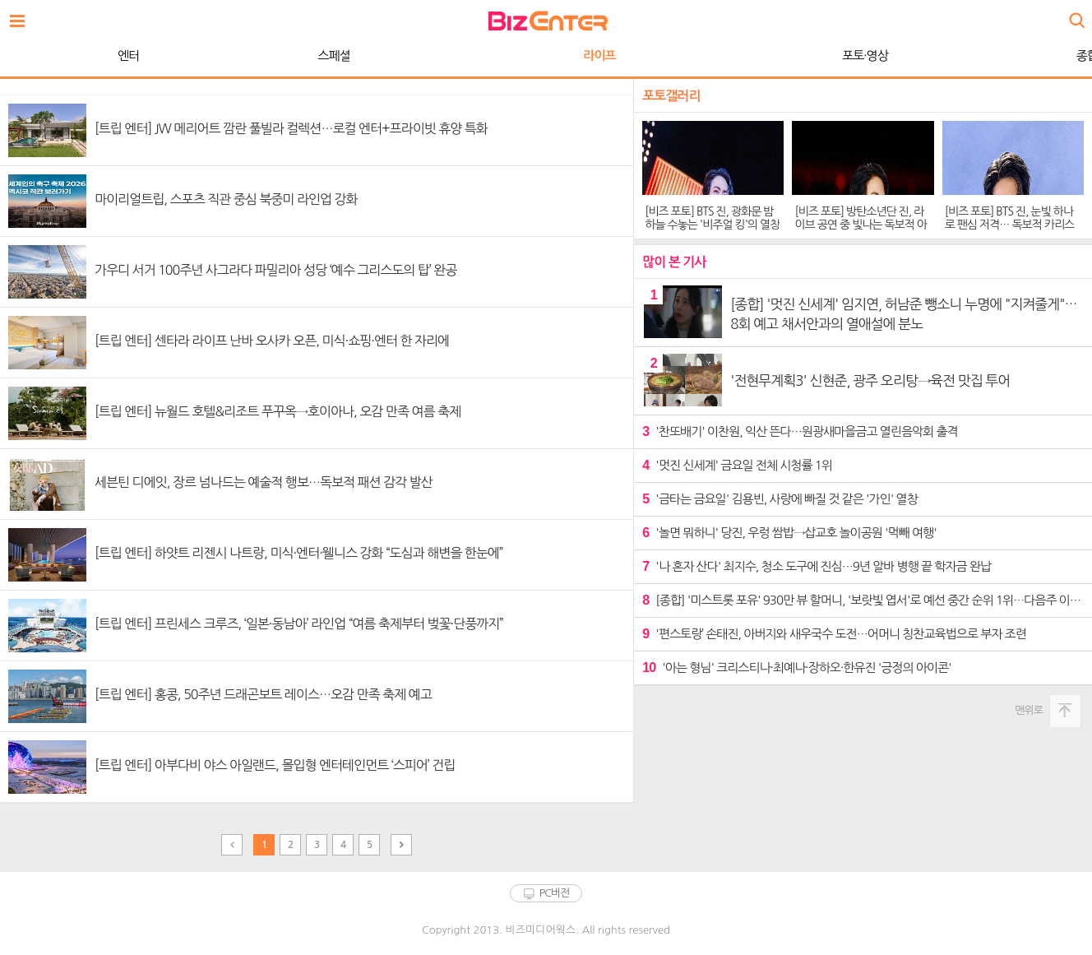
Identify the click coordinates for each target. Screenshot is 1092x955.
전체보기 (21, 16)
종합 (772, 55)
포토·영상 (550, 55)
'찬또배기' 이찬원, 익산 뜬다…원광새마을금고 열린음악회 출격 (799, 431)
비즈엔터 (548, 21)
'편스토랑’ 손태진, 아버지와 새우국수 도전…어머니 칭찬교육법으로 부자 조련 (834, 634)
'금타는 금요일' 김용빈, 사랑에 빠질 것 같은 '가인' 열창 (780, 499)
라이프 (284, 55)
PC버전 (554, 893)
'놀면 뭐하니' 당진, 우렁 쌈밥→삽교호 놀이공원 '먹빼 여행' (789, 533)
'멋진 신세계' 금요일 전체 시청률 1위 (737, 465)
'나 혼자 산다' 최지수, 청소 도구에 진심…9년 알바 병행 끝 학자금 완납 (816, 566)
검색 (1075, 14)
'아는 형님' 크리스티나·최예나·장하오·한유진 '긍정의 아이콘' (796, 668)
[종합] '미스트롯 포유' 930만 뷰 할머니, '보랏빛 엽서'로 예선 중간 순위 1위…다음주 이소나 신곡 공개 (863, 600)
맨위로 (1029, 710)
